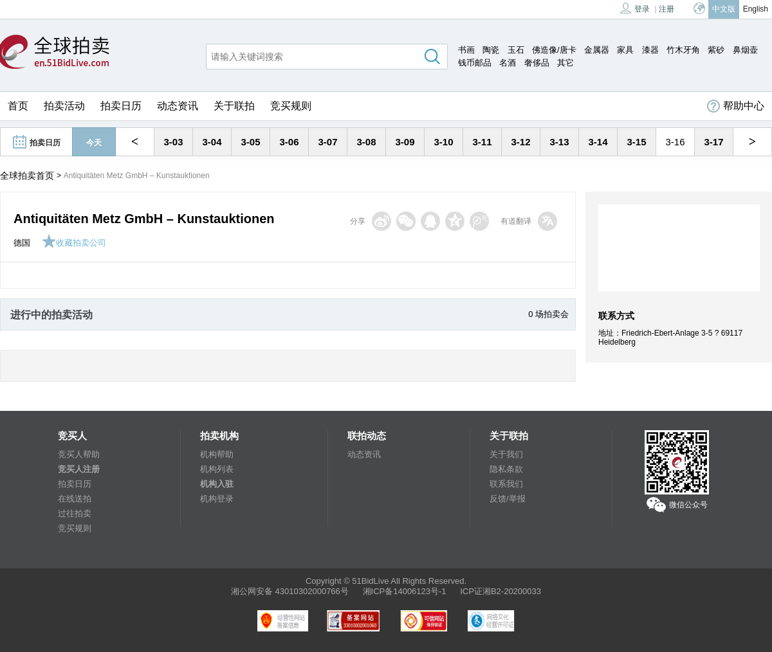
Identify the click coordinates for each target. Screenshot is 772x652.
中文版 (723, 9)
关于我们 (506, 454)
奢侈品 (536, 63)
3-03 (173, 141)
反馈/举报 (508, 498)
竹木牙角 (683, 50)
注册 (666, 9)
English (755, 9)
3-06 (289, 141)
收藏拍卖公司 (74, 243)
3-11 (482, 141)
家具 (625, 50)
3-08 (366, 141)
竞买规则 (290, 105)
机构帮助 (217, 454)
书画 (466, 50)
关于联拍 (234, 105)
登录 (635, 8)
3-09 (404, 141)
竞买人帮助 (79, 454)
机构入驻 (217, 484)
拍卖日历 (121, 105)
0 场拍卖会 (548, 314)
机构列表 (217, 469)
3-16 (675, 141)
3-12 (520, 141)
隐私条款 (506, 469)
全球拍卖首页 (27, 175)
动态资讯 (177, 105)
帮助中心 (735, 106)
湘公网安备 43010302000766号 (290, 591)
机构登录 (217, 498)
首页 (18, 105)
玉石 (516, 50)
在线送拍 (74, 498)
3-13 (559, 141)
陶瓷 (490, 50)
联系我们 (506, 484)
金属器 (596, 50)
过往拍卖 (74, 513)
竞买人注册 (79, 469)
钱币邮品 (475, 63)
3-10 (443, 141)
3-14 (597, 141)
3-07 (327, 141)
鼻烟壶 (745, 50)
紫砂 (716, 50)
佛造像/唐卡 (554, 50)
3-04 (211, 141)
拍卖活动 (64, 105)
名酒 (507, 63)
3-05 (250, 141)
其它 (565, 63)
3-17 (713, 141)
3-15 (636, 141)
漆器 (650, 50)
